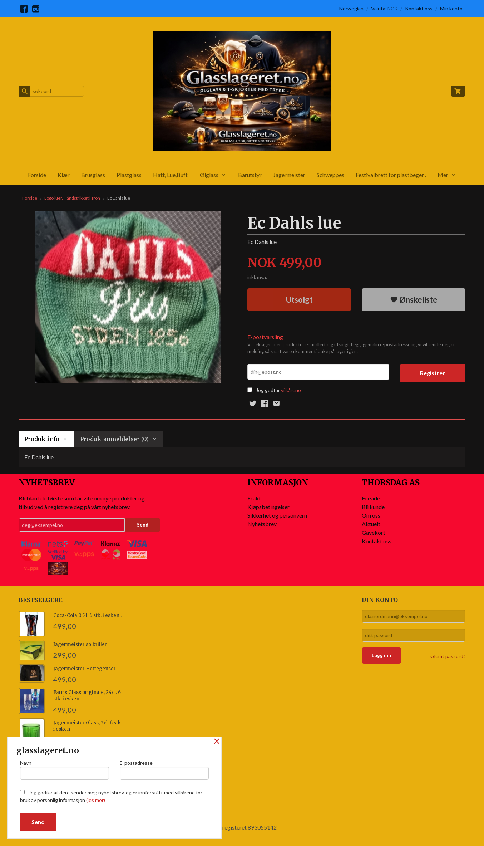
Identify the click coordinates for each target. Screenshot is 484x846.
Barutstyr (250, 174)
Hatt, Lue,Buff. (170, 174)
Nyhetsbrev (262, 523)
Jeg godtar (268, 390)
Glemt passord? (447, 656)
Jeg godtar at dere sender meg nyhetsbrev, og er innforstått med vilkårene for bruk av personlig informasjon (111, 796)
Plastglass (129, 174)
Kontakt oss (376, 541)
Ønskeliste (414, 299)
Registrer (432, 373)
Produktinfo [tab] (41, 438)
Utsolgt (299, 299)
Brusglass (93, 174)
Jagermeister (289, 174)
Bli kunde (373, 506)
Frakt (254, 498)
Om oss (371, 515)
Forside (37, 174)
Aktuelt (371, 523)
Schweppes (330, 174)
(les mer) (95, 800)
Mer (443, 174)
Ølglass (209, 174)
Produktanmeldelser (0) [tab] (114, 438)
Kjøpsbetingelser (268, 506)
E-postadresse (164, 770)
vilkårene (291, 390)
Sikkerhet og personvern (277, 515)
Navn (64, 770)
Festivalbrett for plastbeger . (391, 174)
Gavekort (373, 532)
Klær (64, 174)
